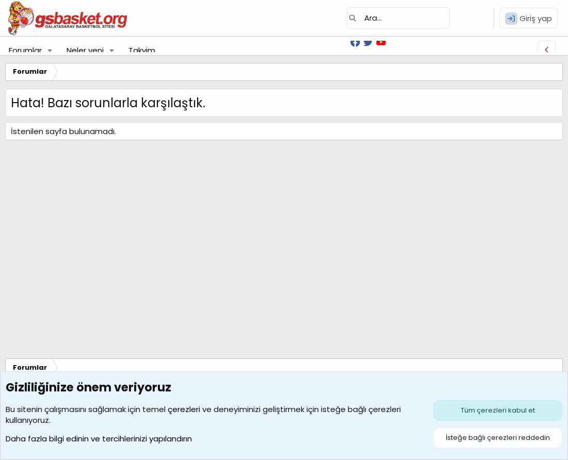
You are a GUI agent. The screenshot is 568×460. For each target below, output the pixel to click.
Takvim (141, 50)
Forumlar (25, 50)
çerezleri (184, 409)
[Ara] (398, 18)
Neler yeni (85, 50)
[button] (50, 50)
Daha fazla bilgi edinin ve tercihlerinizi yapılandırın (99, 438)
